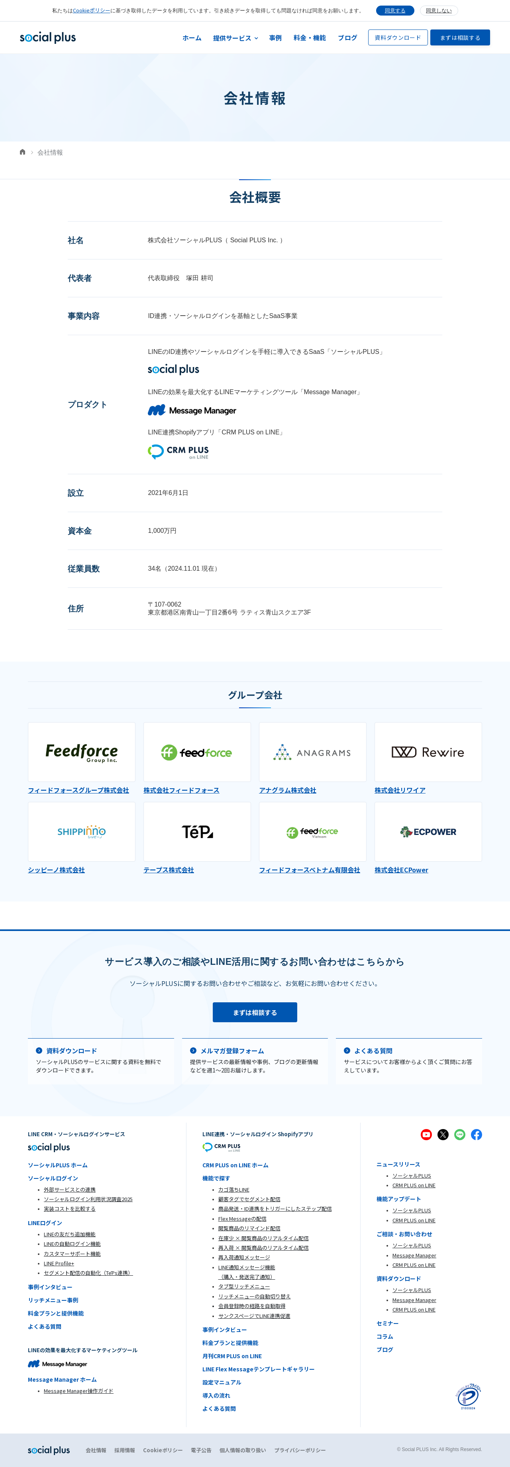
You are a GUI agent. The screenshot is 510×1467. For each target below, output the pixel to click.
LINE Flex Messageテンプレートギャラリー (258, 1369)
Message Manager (414, 1255)
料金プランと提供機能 (56, 1313)
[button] (235, 37)
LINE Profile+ (59, 1263)
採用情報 (124, 1450)
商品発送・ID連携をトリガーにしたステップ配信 (275, 1208)
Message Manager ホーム (62, 1379)
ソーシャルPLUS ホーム (58, 1165)
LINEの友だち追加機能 (70, 1234)
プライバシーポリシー (300, 1450)
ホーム (192, 37)
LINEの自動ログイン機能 (72, 1243)
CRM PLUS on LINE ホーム (235, 1165)
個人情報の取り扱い (243, 1450)
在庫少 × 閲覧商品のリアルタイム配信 (263, 1238)
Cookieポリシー (91, 10)
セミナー (388, 1323)
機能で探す (216, 1178)
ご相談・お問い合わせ (404, 1234)
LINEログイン (45, 1223)
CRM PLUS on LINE (413, 1185)
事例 (275, 37)
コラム (385, 1336)
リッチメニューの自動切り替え (254, 1296)
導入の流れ (216, 1395)
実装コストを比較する (70, 1208)
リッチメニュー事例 (53, 1300)
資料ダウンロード (398, 37)
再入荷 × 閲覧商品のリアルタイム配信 (263, 1247)
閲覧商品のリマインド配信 (249, 1228)
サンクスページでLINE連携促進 (254, 1316)
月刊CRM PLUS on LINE (232, 1356)
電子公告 (201, 1450)
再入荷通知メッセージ (244, 1257)
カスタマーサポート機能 (72, 1253)
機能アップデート (399, 1199)
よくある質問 (44, 1326)
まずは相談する (460, 37)
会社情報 (96, 1450)
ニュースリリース (398, 1164)
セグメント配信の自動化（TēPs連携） (88, 1273)
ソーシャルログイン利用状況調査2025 (88, 1199)
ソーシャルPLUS (411, 1175)
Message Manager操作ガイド (79, 1390)
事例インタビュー (50, 1287)
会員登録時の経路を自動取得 (252, 1306)
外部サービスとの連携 (70, 1189)
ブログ (347, 37)
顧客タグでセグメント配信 (249, 1199)
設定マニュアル (221, 1382)
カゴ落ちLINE (233, 1189)
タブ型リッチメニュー (244, 1286)
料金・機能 (310, 37)
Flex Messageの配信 (242, 1218)
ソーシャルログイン (53, 1178)
